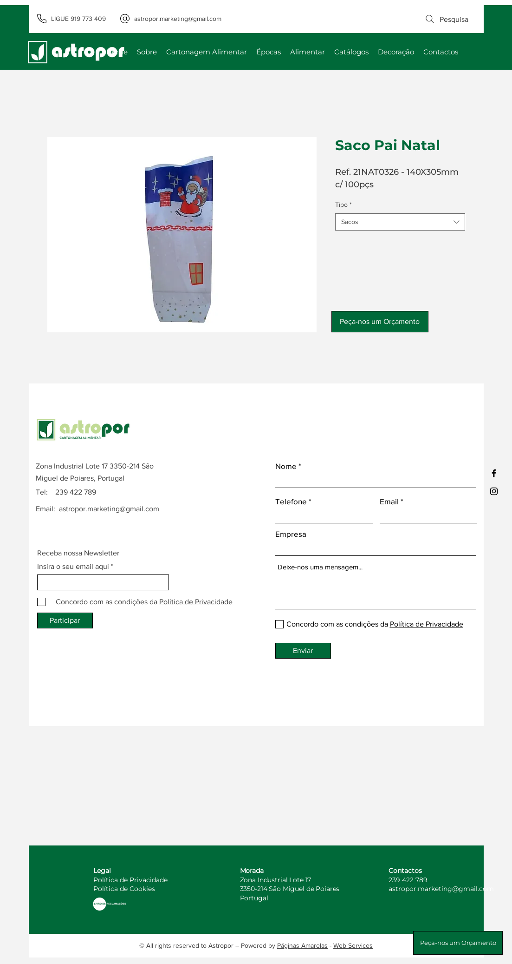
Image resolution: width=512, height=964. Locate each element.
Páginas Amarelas (302, 945)
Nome (286, 466)
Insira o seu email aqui (73, 566)
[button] (379, 321)
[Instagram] (494, 491)
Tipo (343, 204)
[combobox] (400, 222)
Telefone (291, 501)
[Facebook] (494, 473)
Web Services (353, 945)
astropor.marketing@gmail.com (109, 509)
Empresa (290, 534)
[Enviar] (303, 651)
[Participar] (65, 620)
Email (389, 501)
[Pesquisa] (446, 19)
